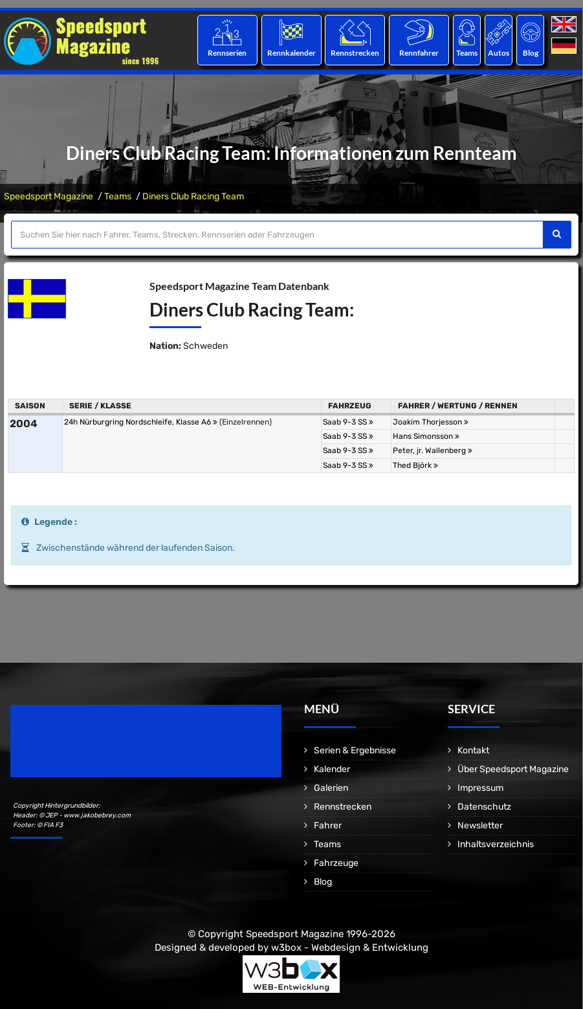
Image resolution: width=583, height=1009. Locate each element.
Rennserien (227, 53)
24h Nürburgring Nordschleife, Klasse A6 (140, 422)
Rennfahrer (419, 53)
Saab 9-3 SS (348, 422)
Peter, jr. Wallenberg (432, 450)
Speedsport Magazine (48, 196)
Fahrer (328, 825)
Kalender (332, 769)
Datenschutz (484, 806)
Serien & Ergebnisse (355, 750)
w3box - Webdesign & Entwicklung (349, 947)
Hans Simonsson (426, 436)
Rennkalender (291, 53)
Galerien (331, 787)
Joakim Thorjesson (430, 422)
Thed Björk (415, 465)
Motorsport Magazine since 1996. (84, 749)
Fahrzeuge (336, 863)
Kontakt (473, 750)
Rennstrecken (355, 53)
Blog (530, 53)
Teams (467, 53)
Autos (498, 53)
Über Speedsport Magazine (513, 769)
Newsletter (480, 825)
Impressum (480, 787)
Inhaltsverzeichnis (495, 844)
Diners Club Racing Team (193, 196)
